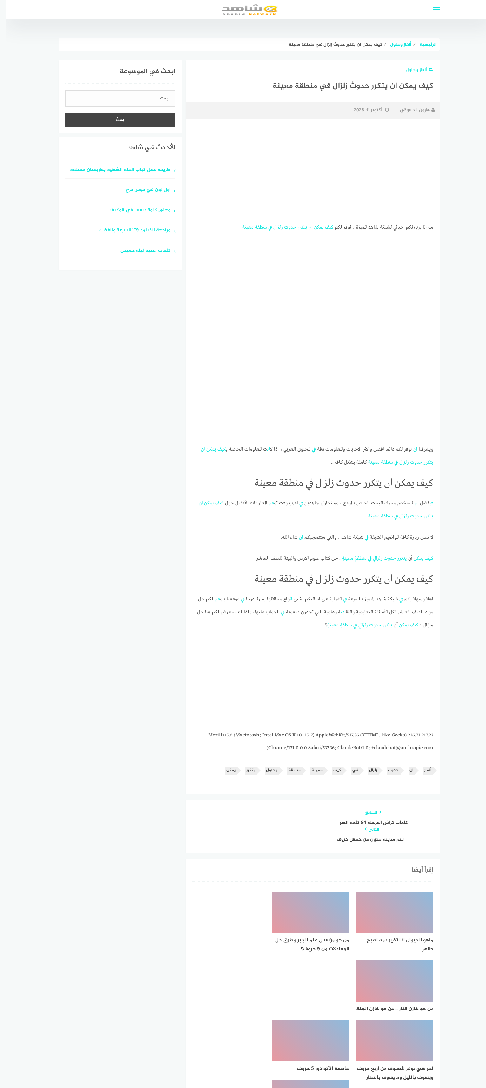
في (264, 227)
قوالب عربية (216, 1067)
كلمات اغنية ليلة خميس (139, 251)
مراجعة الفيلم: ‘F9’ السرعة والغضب (128, 230)
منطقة (255, 227)
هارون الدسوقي (411, 110)
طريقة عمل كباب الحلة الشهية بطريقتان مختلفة (114, 170)
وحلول (265, 767)
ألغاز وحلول (413, 70)
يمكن (313, 227)
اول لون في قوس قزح (142, 190)
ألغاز (421, 767)
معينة (242, 227)
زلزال (272, 227)
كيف (323, 227)
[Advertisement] (306, 170)
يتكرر (296, 227)
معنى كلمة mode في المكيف (134, 210)
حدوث (284, 227)
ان (305, 227)
